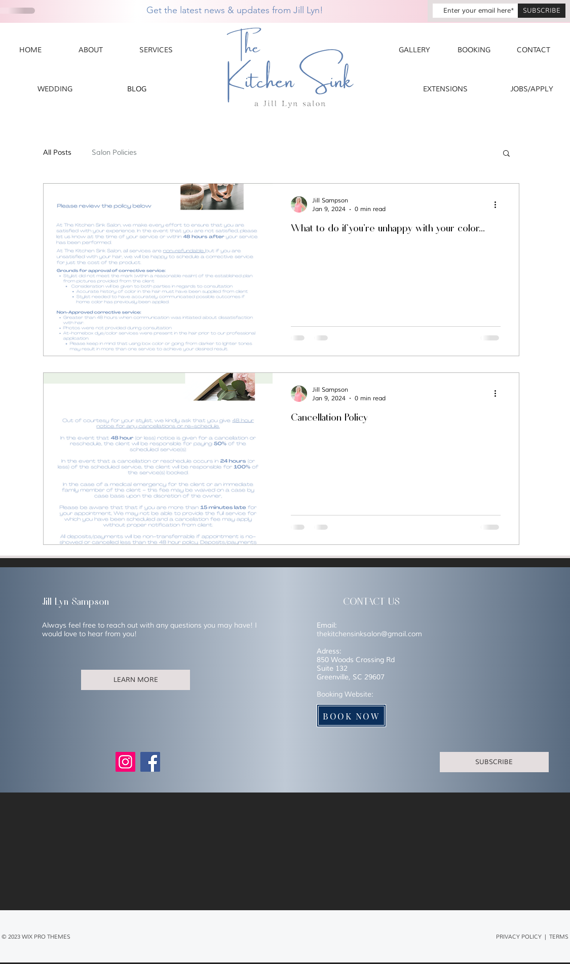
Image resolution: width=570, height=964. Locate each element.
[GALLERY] (414, 50)
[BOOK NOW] (351, 715)
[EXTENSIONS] (445, 89)
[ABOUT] (91, 50)
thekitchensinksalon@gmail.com (369, 634)
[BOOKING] (474, 50)
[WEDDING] (54, 89)
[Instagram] (125, 762)
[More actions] (499, 204)
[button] (506, 154)
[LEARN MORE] (135, 680)
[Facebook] (150, 762)
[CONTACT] (533, 50)
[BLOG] (137, 89)
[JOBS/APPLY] (532, 89)
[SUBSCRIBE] (541, 11)
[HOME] (30, 50)
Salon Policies (114, 152)
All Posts (57, 152)
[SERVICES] (156, 50)
